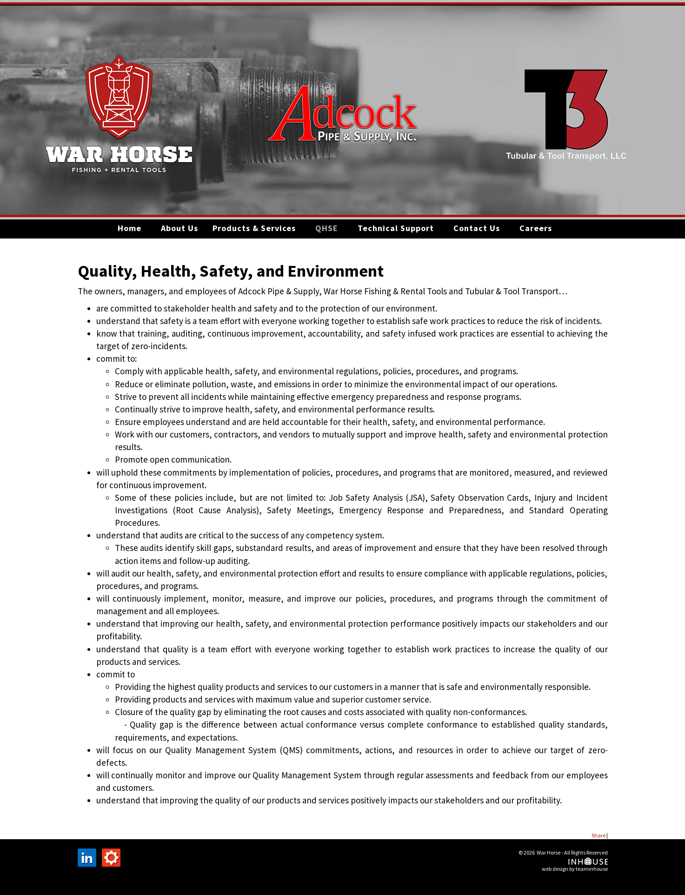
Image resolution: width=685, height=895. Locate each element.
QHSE (326, 228)
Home (129, 228)
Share (598, 835)
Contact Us (476, 228)
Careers (535, 228)
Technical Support (396, 228)
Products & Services (254, 228)
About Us (179, 228)
